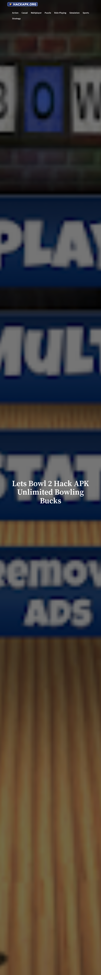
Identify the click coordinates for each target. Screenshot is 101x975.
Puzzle (48, 12)
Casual (25, 12)
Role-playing (60, 12)
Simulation (74, 12)
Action (15, 12)
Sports (86, 12)
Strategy (16, 18)
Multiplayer (36, 12)
